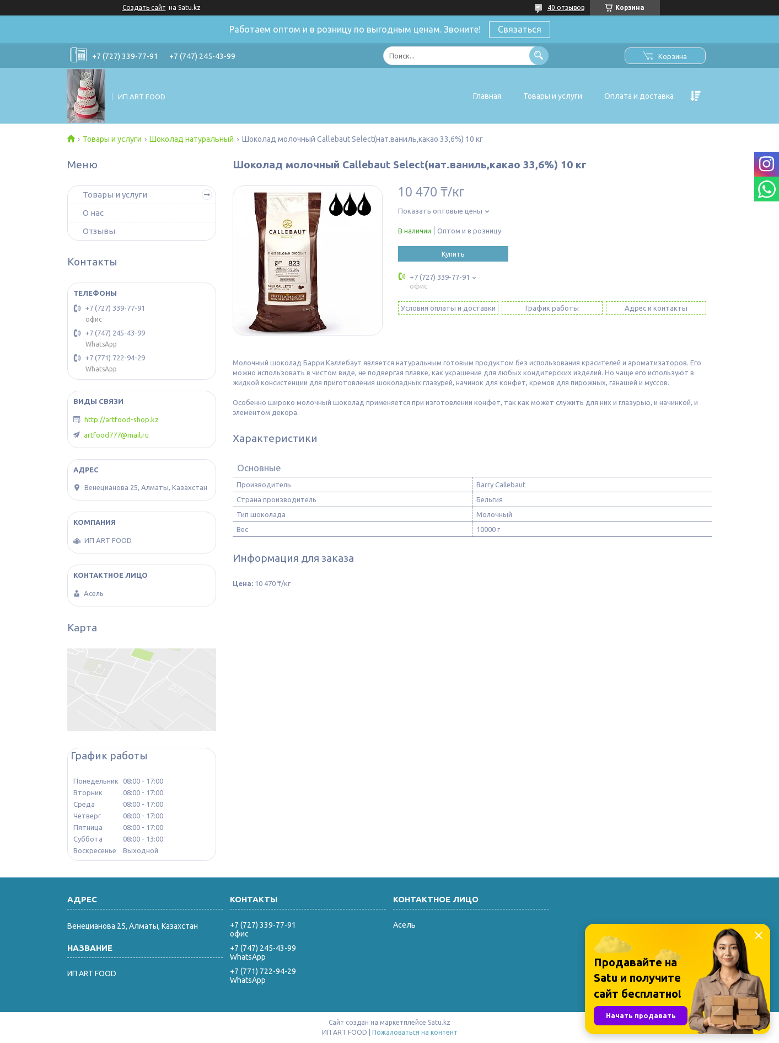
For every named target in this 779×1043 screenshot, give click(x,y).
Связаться (519, 29)
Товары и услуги (552, 96)
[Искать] (539, 55)
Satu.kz (439, 1022)
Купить (453, 254)
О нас (93, 212)
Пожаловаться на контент (415, 1032)
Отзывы (99, 231)
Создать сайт (144, 7)
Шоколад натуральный (191, 139)
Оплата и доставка (639, 96)
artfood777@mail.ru (116, 435)
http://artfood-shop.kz (121, 419)
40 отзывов (565, 7)
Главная (487, 96)
